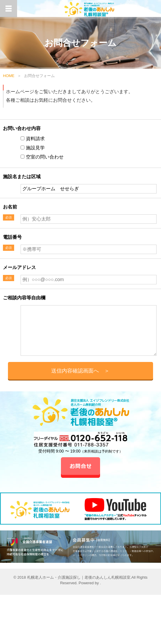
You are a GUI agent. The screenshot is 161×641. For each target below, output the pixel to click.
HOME (8, 76)
